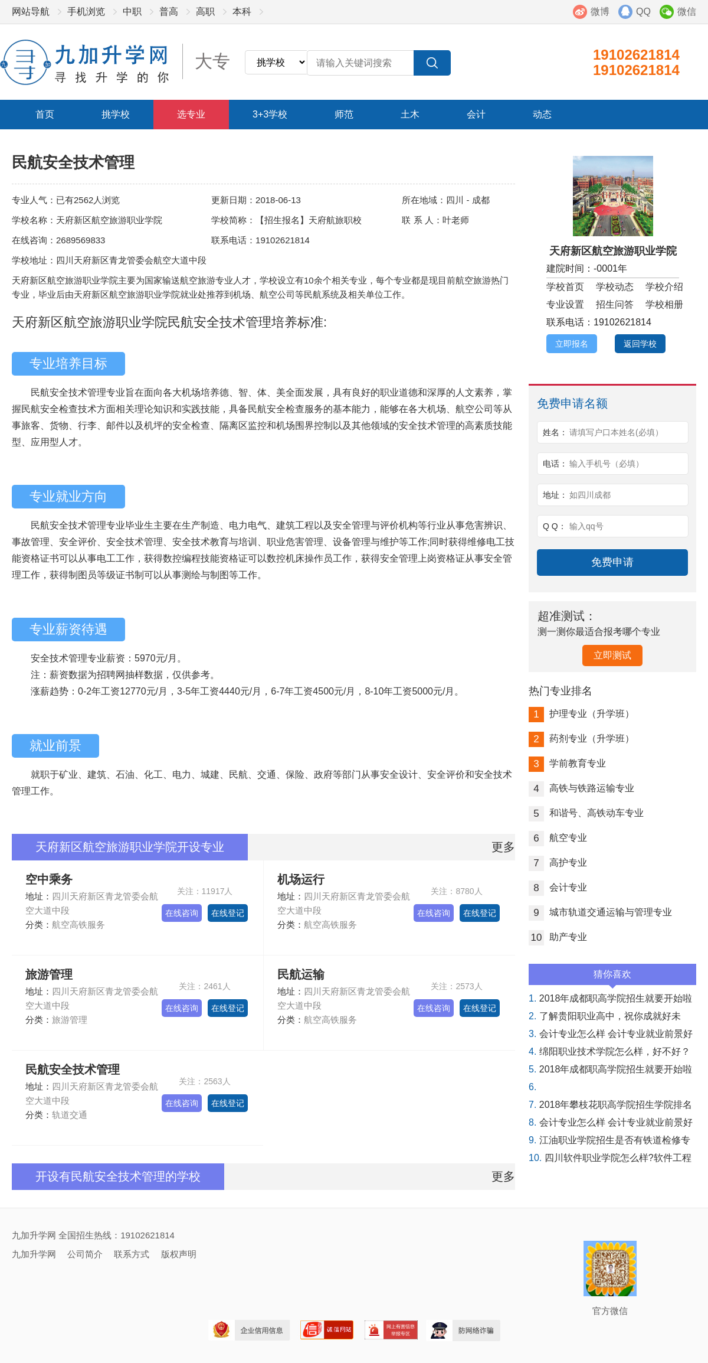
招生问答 (615, 304)
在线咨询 (181, 913)
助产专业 (558, 937)
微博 (600, 11)
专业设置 (565, 304)
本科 (241, 11)
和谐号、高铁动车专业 (586, 813)
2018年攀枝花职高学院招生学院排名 (610, 1105)
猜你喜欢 (612, 977)
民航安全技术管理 (72, 1069)
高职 (205, 11)
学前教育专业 (567, 763)
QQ (643, 11)
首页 (44, 114)
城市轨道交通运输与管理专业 (600, 912)
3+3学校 (270, 114)
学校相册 (664, 304)
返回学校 (640, 343)
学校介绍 (664, 287)
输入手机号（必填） (606, 463)
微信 (686, 11)
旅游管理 (49, 974)
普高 (168, 11)
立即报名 (571, 343)
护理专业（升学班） (581, 714)
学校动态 (615, 287)
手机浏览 (86, 11)
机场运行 (300, 879)
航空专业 (558, 838)
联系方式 (131, 1254)
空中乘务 (49, 879)
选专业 (191, 114)
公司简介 (85, 1254)
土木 (410, 114)
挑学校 (115, 114)
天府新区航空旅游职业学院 (613, 251)
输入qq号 (586, 526)
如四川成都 (590, 495)
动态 (542, 114)
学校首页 (565, 287)
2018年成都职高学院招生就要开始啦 (610, 998)
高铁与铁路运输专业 (581, 788)
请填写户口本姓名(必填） (616, 432)
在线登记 (227, 913)
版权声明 (178, 1254)
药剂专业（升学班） (581, 738)
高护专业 (558, 862)
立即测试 (612, 655)
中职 (132, 11)
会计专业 (558, 887)
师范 (344, 114)
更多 (503, 846)
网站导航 (31, 11)
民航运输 (300, 974)
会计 (476, 114)
